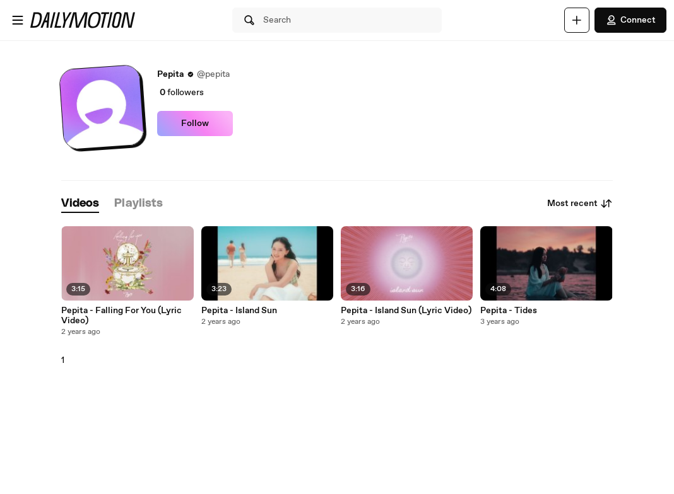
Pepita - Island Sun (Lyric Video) (406, 311)
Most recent (580, 203)
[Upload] (576, 20)
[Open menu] (18, 20)
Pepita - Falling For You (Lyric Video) (121, 316)
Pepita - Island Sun (239, 311)
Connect (630, 20)
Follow (195, 123)
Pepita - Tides (508, 311)
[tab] (80, 204)
